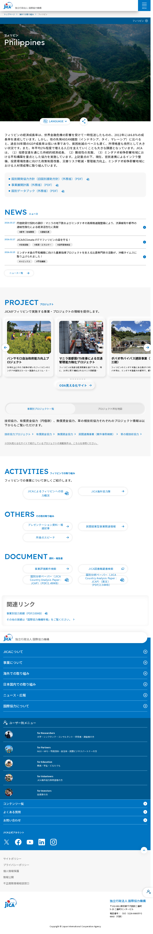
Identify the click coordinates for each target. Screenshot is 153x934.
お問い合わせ (12, 820)
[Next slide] (147, 347)
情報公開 (8, 877)
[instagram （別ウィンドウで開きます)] (53, 842)
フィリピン (138, 20)
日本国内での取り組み (19, 684)
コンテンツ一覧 (13, 804)
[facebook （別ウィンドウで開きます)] (18, 842)
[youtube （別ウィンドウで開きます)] (30, 842)
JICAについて (13, 651)
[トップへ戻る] (144, 850)
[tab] (68, 379)
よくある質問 (12, 812)
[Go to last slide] (5, 347)
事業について (13, 662)
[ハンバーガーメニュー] (144, 4)
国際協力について (16, 706)
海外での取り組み (16, 673)
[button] (55, 121)
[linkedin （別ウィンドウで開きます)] (41, 842)
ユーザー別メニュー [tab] (19, 723)
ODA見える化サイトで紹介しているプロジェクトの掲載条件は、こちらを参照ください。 (51, 443)
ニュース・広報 (14, 695)
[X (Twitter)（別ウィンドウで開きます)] (6, 842)
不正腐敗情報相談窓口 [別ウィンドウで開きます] (16, 883)
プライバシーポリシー (16, 865)
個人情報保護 (11, 871)
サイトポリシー (12, 859)
